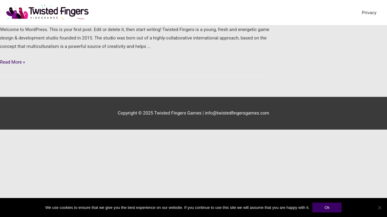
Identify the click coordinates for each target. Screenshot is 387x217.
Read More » (12, 62)
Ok (327, 207)
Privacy (369, 12)
